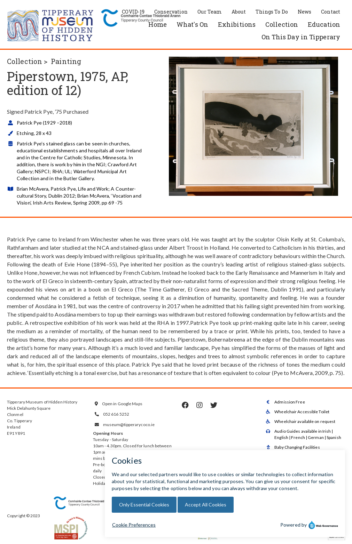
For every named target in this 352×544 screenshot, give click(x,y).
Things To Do (272, 11)
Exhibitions (237, 24)
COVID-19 (133, 11)
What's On (192, 24)
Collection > (27, 61)
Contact (330, 11)
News (304, 11)
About (239, 11)
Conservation (171, 11)
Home (157, 24)
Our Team (209, 11)
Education (324, 24)
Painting (66, 61)
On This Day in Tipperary (300, 37)
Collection (281, 24)
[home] (50, 26)
